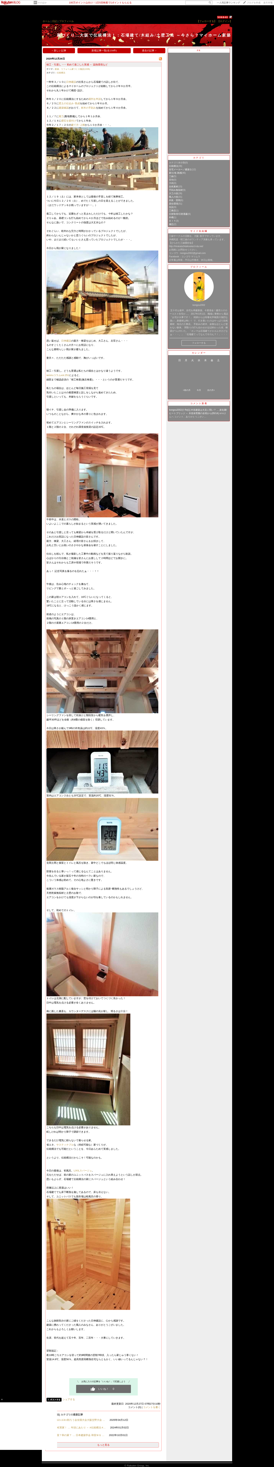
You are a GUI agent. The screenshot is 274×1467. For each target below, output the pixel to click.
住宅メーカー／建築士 (180, 169)
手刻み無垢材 (176, 190)
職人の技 (173, 197)
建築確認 (64, 107)
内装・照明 (174, 200)
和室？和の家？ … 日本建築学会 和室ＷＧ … (79, 1435)
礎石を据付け (68, 120)
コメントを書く (151, 1407)
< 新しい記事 (59, 50)
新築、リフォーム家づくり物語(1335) (72, 69)
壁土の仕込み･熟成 (69, 103)
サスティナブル (65, 1144)
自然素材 (173, 186)
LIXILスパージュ (83, 1170)
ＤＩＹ (172, 220)
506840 (222, 17)
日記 (54, 21)
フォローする (199, 343)
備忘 (171, 224)
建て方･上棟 (78, 124)
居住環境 (173, 203)
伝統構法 (61, 73)
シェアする (69, 1399)
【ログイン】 (224, 21)
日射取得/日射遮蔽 (178, 214)
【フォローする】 (207, 21)
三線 (171, 176)
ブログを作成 (253, 2)
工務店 (172, 210)
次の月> (211, 390)
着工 (61, 116)
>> (228, 2)
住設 (171, 207)
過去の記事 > (149, 50)
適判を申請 (94, 99)
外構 (171, 217)
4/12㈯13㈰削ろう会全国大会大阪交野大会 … (79, 1419)
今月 (199, 390)
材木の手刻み (88, 107)
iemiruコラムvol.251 (57, 375)
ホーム (46, 21)
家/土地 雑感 (175, 173)
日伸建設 (71, 81)
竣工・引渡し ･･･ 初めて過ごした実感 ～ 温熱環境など (77, 64)
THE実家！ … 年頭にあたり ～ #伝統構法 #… (80, 1427)
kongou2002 (175, 410)
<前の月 (186, 390)
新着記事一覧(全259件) (104, 50)
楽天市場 (267, 2)
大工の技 (173, 193)
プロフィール (66, 21)
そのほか (42, 2)
